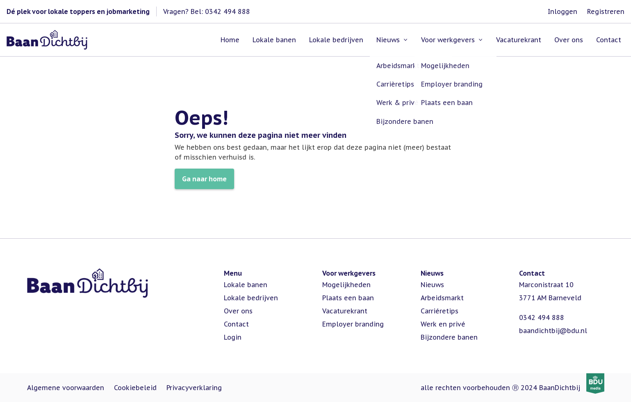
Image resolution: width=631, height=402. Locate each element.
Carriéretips (439, 311)
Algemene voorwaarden (65, 388)
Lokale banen (245, 285)
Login (232, 337)
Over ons (238, 311)
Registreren (605, 11)
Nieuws (432, 285)
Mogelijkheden (346, 285)
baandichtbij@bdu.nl (553, 331)
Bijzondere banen (449, 337)
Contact (236, 324)
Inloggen (562, 11)
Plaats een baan (348, 298)
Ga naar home (204, 179)
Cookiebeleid (135, 388)
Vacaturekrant (344, 311)
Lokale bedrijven (251, 298)
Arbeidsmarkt (442, 298)
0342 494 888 (541, 317)
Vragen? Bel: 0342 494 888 (206, 11)
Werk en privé (443, 324)
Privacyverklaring (194, 388)
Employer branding (353, 324)
